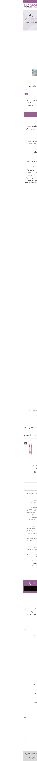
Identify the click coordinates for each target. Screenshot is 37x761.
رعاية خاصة (8, 22)
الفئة (24, 22)
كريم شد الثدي (18, 25)
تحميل (29, 418)
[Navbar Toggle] (34, 7)
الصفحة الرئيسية (30, 723)
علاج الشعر (13, 563)
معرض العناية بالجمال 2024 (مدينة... (24, 702)
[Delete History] (3, 443)
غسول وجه (19, 563)
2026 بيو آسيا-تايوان (29, 667)
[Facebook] (34, 620)
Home (29, 22)
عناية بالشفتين (30, 565)
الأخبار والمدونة (31, 738)
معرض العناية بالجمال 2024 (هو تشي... (23, 693)
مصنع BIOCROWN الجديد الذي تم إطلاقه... (22, 684)
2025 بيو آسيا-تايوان (29, 676)
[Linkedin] (30, 620)
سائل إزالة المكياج (21, 565)
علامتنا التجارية (31, 735)
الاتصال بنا (8, 565)
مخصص (33, 731)
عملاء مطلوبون (26, 391)
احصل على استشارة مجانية (18, 588)
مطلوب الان (18, 114)
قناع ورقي (6, 560)
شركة (34, 727)
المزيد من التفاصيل (18, 479)
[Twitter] (32, 620)
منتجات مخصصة (17, 22)
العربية (34, 1)
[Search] (16, 369)
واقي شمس (31, 563)
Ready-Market (11, 758)
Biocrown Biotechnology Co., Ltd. (23, 754)
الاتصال (33, 742)
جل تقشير (24, 563)
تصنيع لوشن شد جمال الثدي (25, 444)
